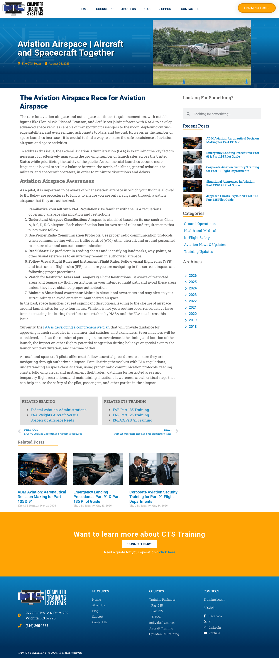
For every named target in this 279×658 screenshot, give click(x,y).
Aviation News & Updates (205, 244)
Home (83, 9)
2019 (192, 320)
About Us (128, 9)
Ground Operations (200, 223)
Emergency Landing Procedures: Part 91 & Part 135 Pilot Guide (96, 497)
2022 (192, 301)
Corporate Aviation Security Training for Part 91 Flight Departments (153, 497)
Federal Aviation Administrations (58, 131)
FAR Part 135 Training (131, 131)
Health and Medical (200, 230)
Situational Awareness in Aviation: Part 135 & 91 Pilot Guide (230, 183)
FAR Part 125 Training (131, 136)
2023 (192, 295)
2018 (192, 327)
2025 (192, 282)
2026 (192, 276)
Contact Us (190, 9)
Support (166, 9)
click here (167, 552)
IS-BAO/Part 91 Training (132, 142)
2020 (192, 314)
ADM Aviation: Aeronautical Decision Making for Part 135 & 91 (42, 497)
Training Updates (198, 251)
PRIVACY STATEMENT (32, 652)
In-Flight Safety (197, 237)
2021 (192, 307)
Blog (148, 9)
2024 (192, 288)
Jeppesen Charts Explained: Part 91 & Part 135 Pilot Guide (232, 198)
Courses (104, 9)
